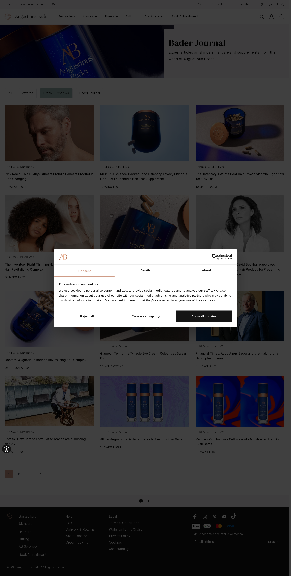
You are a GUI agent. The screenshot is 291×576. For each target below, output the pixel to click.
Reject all (87, 316)
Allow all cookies (203, 316)
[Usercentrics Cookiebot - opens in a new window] (214, 257)
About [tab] (206, 270)
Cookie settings (146, 316)
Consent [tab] (84, 270)
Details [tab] (145, 270)
